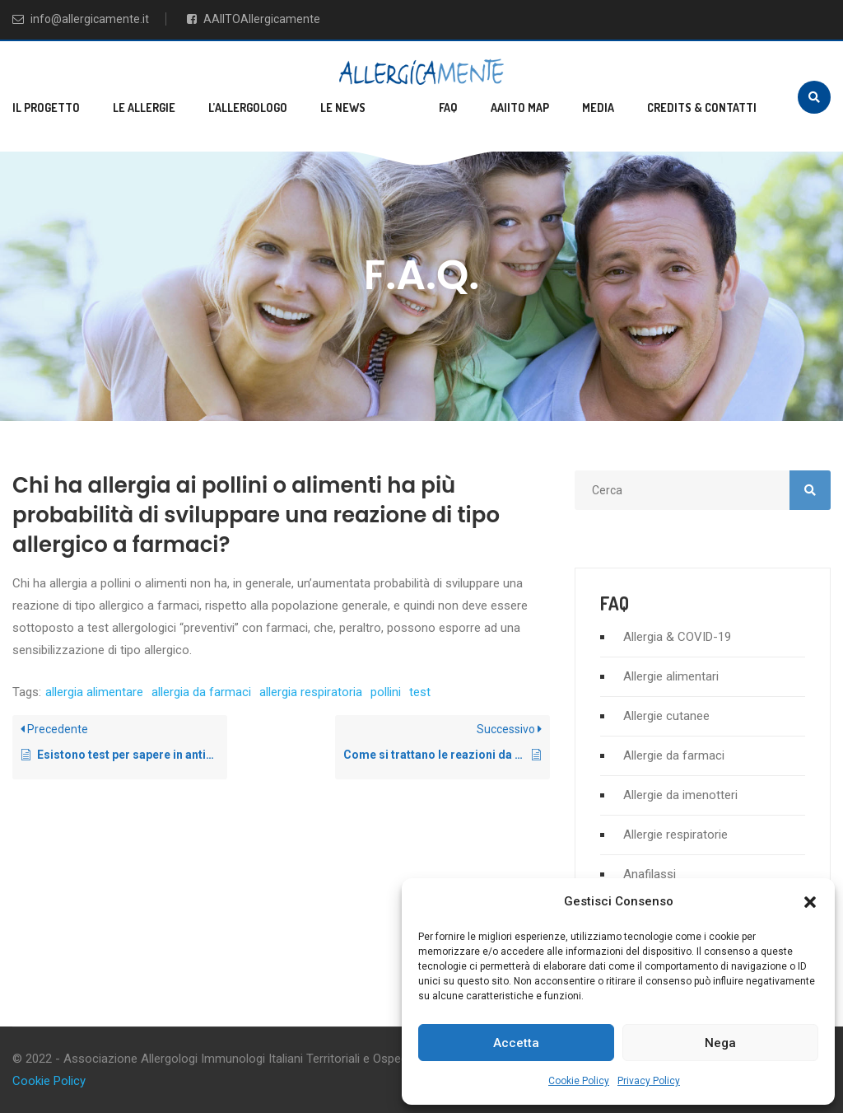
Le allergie (144, 108)
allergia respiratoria (310, 692)
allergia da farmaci (201, 692)
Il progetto (46, 108)
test (420, 692)
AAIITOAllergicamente (253, 19)
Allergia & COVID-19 (677, 636)
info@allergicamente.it (80, 19)
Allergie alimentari (671, 676)
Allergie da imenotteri (680, 795)
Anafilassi (649, 874)
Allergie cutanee (666, 715)
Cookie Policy (578, 1081)
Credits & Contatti (702, 108)
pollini (385, 692)
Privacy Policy (648, 1081)
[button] (810, 902)
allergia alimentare (94, 692)
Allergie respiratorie (675, 834)
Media (598, 108)
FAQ (448, 108)
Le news (343, 108)
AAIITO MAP (520, 108)
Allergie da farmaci (673, 755)
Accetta (516, 1043)
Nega (720, 1043)
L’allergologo (247, 108)
